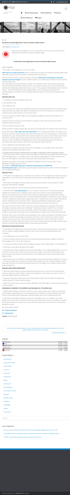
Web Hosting (25, 493)
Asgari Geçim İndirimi (9, 362)
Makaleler (6, 394)
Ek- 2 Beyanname (7, 313)
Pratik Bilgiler (7, 405)
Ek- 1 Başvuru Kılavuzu (9, 310)
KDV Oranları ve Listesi (10, 391)
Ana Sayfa (41, 460)
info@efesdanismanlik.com (21, 2)
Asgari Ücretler (8, 366)
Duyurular (6, 369)
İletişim (5, 380)
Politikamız (6, 401)
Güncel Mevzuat (43, 465)
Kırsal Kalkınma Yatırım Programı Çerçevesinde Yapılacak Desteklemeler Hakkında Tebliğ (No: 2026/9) (31, 433)
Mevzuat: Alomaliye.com (8, 493)
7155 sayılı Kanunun (20, 191)
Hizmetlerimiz (7, 377)
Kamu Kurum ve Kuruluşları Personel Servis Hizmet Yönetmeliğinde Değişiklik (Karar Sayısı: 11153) (30, 430)
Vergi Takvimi (7, 412)
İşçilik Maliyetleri (8, 387)
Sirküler (6, 408)
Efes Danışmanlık (14, 47)
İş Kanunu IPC (7, 384)
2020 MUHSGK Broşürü (59, 333)
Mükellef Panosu (8, 398)
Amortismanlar (8, 359)
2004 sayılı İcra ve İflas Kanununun (13, 72)
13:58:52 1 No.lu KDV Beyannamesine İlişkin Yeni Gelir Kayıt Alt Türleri (22, 437)
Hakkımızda (7, 373)
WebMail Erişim (62, 2)
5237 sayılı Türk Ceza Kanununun (25, 132)
